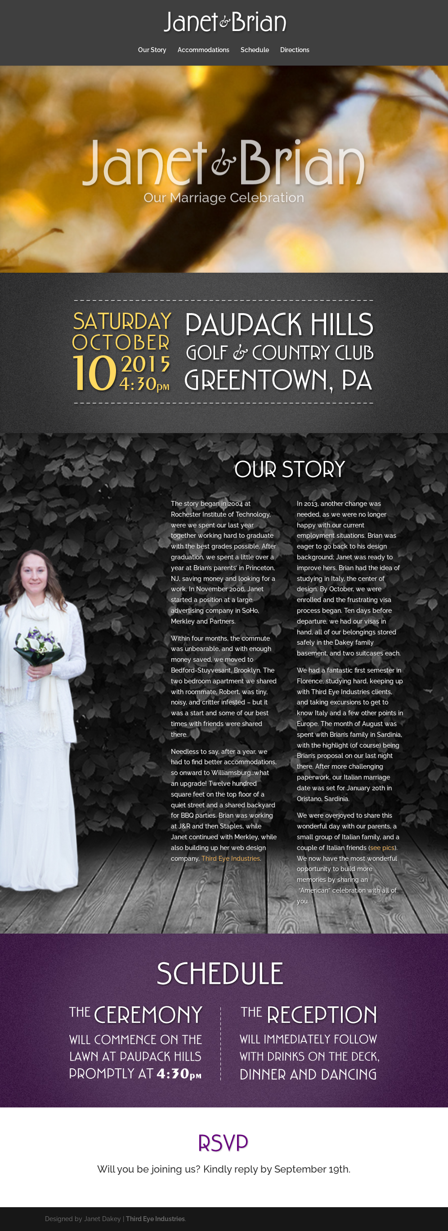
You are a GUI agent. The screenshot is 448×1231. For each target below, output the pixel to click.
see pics (382, 847)
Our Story (152, 50)
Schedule (255, 50)
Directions (294, 50)
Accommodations (203, 50)
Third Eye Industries (231, 858)
